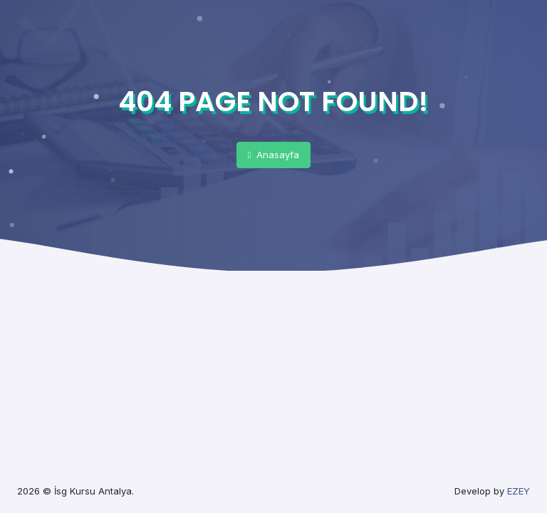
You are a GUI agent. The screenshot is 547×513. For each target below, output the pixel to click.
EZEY (518, 491)
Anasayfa (274, 154)
